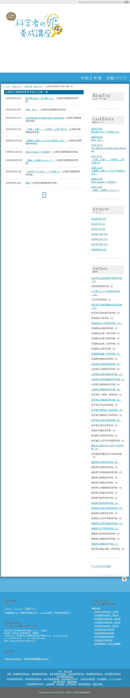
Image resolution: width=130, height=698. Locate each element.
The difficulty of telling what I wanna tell (45, 118)
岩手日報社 (71, 684)
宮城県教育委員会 (21, 674)
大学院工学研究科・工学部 (106, 612)
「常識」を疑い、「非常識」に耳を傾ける (46, 129)
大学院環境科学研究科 (104, 633)
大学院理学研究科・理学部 (106, 626)
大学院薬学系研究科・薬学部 (107, 622)
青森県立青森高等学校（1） (105, 544)
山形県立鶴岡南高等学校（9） (106, 389)
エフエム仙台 (115, 679)
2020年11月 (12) (99, 239)
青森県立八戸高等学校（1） (105, 528)
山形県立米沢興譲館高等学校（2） (108, 379)
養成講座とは (89, 24)
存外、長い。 (32, 109)
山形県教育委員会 (76, 674)
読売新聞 (31, 684)
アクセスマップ (60, 636)
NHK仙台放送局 (87, 679)
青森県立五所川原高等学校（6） (107, 523)
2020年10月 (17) (99, 244)
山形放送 (60, 684)
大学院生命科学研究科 (104, 629)
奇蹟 (28, 183)
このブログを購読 (102, 566)
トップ (6, 86)
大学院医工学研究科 (103, 640)
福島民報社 (72, 681)
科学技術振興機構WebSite (36, 659)
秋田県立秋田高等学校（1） (105, 503)
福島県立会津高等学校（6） (105, 462)
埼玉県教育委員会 (15, 679)
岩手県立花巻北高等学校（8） (106, 420)
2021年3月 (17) (98, 218)
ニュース (80, 24)
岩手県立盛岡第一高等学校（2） (107, 410)
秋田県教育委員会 (113, 674)
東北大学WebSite (13, 659)
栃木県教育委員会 (65, 676)
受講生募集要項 (114, 24)
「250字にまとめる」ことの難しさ (43, 171)
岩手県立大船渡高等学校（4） (106, 400)
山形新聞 (50, 684)
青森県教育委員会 (94, 674)
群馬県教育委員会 (33, 679)
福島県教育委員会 (39, 674)
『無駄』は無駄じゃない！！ (40, 160)
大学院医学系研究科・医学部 (107, 619)
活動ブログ (122, 24)
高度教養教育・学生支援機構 (107, 644)
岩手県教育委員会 (58, 674)
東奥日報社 (98, 684)
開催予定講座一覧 (97, 24)
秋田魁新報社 (85, 684)
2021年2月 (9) (98, 224)
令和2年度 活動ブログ (33, 86)
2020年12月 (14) (99, 234)
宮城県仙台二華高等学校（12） (106, 323)
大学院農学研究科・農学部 (106, 615)
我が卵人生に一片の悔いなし (40, 98)
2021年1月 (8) (98, 229)
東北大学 (68, 671)
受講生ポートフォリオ (80, 52)
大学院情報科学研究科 (104, 637)
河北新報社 (102, 679)
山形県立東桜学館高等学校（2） (107, 374)
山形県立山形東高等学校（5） (106, 364)
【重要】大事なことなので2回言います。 (46, 140)
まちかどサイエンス (72, 52)
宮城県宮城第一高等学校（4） (106, 354)
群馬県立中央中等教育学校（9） (107, 508)
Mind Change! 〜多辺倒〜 (38, 152)
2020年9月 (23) (98, 249)
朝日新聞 (66, 679)
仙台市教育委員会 (51, 679)
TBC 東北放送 (59, 681)
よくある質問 (106, 24)
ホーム (72, 24)
